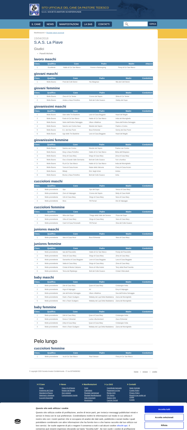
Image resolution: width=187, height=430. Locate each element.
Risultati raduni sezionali (55, 33)
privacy (145, 372)
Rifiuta (164, 407)
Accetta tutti (164, 391)
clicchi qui (122, 407)
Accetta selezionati (164, 399)
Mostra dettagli (143, 424)
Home (136, 372)
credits (154, 372)
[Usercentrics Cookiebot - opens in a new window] (18, 425)
